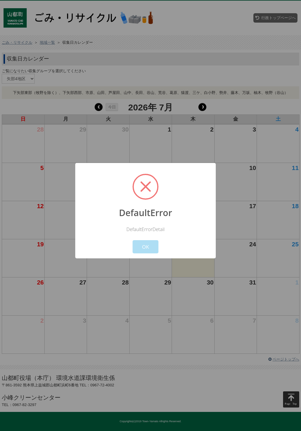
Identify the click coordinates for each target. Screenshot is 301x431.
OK (145, 246)
